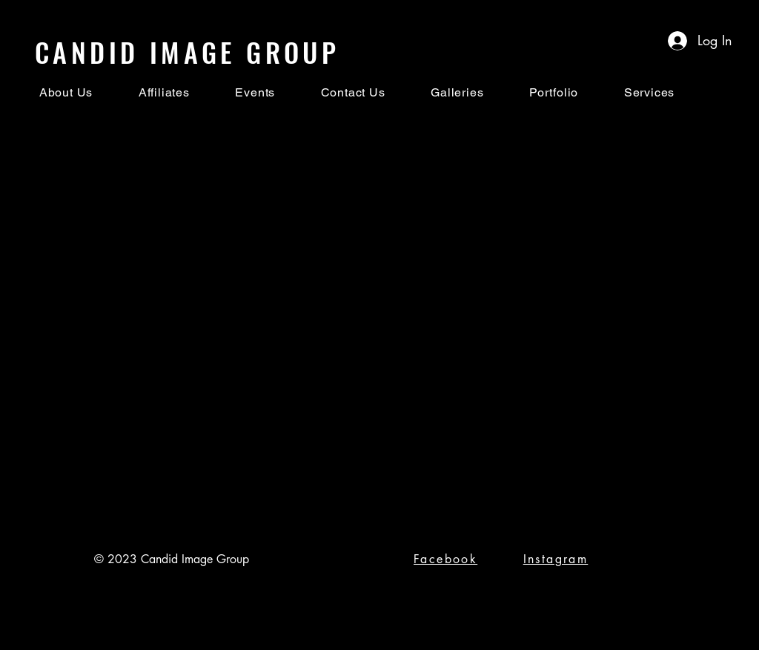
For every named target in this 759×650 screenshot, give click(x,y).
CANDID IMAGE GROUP (187, 51)
